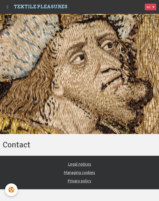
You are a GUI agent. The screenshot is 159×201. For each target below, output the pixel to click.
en (148, 7)
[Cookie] (11, 189)
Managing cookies (79, 172)
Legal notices (79, 164)
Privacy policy (79, 181)
